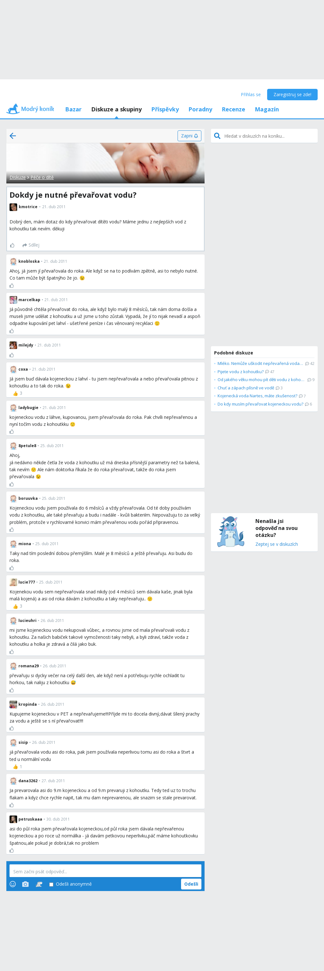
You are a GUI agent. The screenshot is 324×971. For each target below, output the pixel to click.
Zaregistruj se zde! (292, 94)
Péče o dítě (42, 177)
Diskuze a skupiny (116, 109)
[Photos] (25, 884)
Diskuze (18, 177)
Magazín (267, 109)
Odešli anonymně (70, 884)
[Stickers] (39, 884)
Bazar (73, 109)
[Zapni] (189, 135)
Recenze (233, 109)
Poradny (200, 109)
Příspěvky (165, 109)
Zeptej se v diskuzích (276, 544)
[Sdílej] (31, 245)
